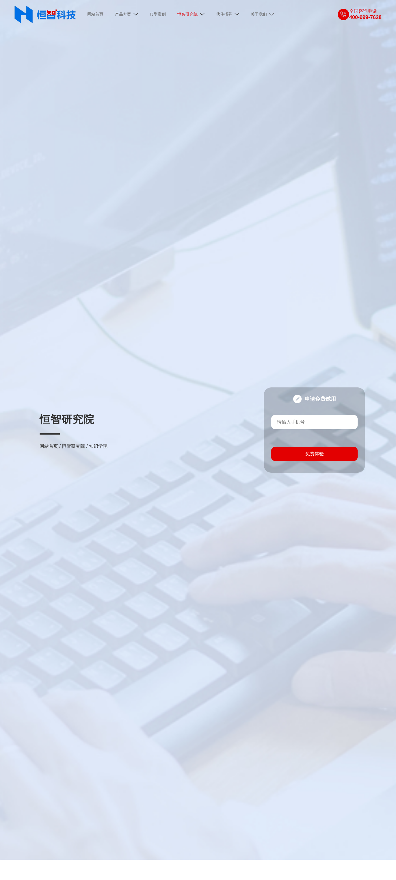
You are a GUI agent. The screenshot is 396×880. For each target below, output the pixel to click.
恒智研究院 (73, 444)
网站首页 (49, 444)
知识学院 (98, 444)
